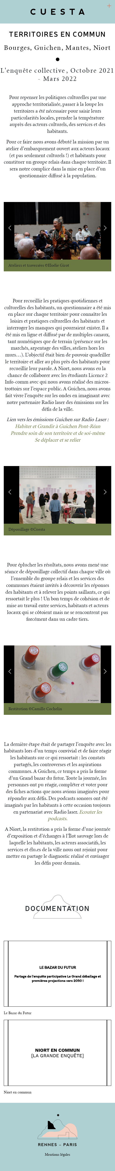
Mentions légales (57, 1155)
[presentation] (10, 227)
